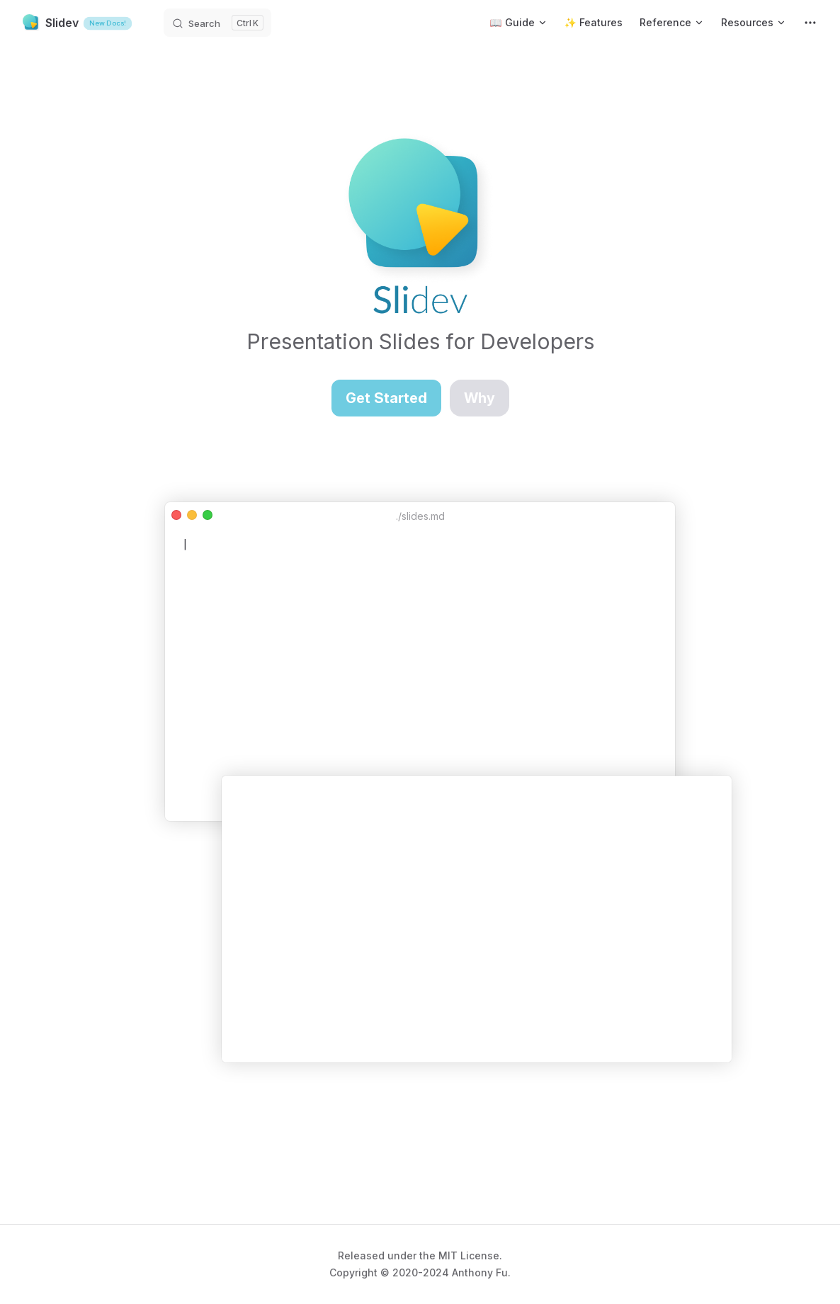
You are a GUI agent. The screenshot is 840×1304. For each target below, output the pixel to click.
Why (479, 398)
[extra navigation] (810, 22)
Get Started (386, 398)
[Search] (217, 22)
